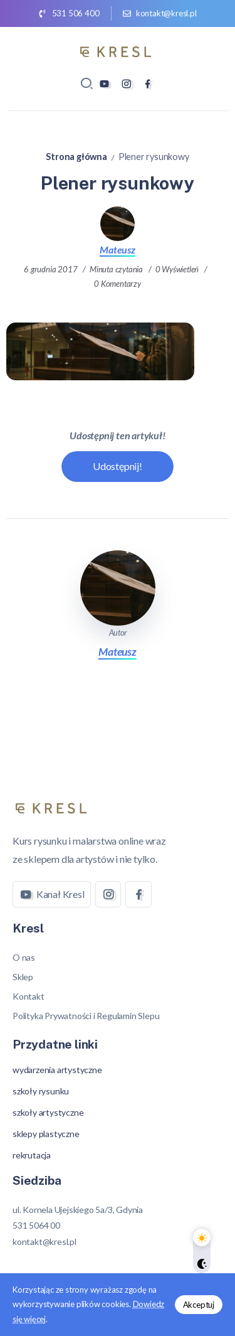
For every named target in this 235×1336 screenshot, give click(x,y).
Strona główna (76, 156)
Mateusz (117, 249)
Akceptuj (198, 1305)
